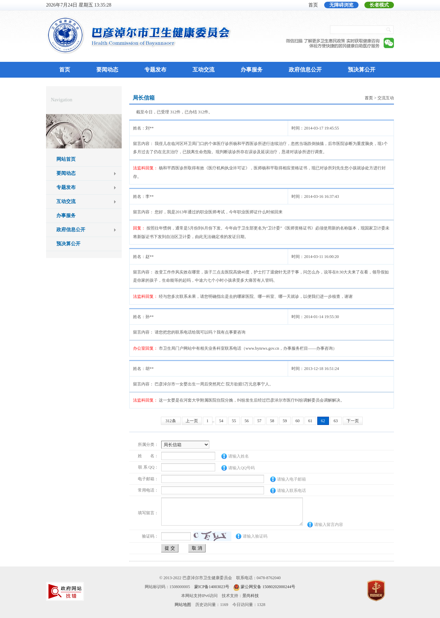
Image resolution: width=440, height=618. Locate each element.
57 (259, 420)
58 (272, 420)
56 (247, 420)
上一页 (192, 420)
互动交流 (203, 69)
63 (336, 420)
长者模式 (379, 5)
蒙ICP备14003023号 (212, 586)
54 (221, 420)
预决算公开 (361, 69)
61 (310, 420)
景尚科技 (250, 595)
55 (234, 420)
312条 (171, 420)
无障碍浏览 (341, 5)
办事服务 (252, 69)
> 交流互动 (379, 97)
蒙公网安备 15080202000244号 (268, 586)
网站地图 (183, 604)
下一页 (352, 420)
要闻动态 (107, 69)
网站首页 (66, 159)
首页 (313, 5)
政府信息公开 (305, 69)
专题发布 (155, 69)
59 (285, 420)
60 (298, 420)
